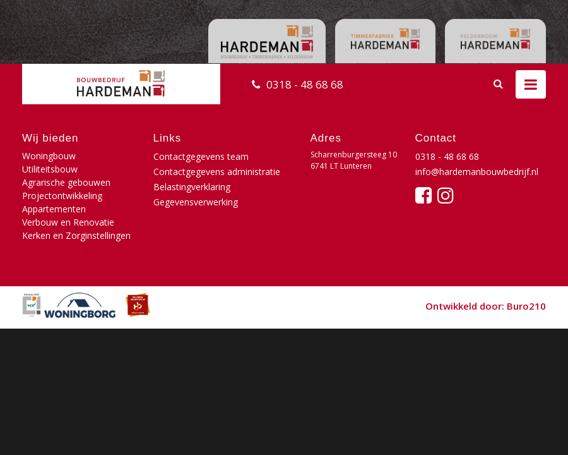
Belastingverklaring (191, 187)
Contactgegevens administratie (216, 172)
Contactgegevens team (201, 156)
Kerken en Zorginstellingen (76, 235)
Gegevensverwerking (195, 202)
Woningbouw (49, 156)
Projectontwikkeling (62, 196)
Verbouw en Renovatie (68, 222)
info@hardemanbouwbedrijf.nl (476, 172)
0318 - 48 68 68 (304, 84)
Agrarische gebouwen (66, 182)
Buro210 (526, 306)
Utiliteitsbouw (50, 169)
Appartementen (54, 209)
